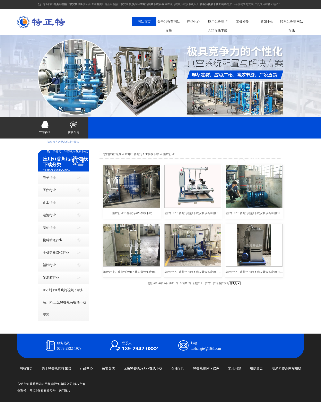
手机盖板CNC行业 (56, 252)
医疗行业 (49, 190)
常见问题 (234, 368)
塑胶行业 (49, 265)
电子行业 (49, 177)
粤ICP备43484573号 (42, 390)
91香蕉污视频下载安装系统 (227, 151)
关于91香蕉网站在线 (168, 26)
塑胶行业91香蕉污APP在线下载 (132, 213)
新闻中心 (267, 21)
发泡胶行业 (51, 277)
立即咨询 (45, 132)
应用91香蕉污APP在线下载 (218, 26)
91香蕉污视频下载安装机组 (181, 4)
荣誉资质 (242, 21)
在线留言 (73, 132)
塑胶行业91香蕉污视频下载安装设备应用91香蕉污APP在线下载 (193, 213)
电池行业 (49, 215)
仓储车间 (177, 368)
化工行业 (49, 202)
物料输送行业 (52, 240)
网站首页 (144, 21)
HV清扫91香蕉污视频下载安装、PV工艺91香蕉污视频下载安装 (64, 302)
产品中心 (193, 21)
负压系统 (235, 4)
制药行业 (49, 227)
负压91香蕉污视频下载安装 (153, 151)
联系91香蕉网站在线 (291, 26)
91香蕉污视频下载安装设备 (81, 151)
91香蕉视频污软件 (206, 368)
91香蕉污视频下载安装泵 (116, 4)
